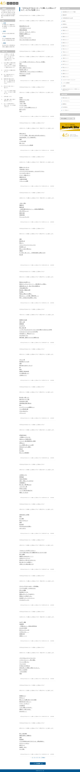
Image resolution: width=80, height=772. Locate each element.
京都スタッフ (65, 61)
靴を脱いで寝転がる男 (24, 290)
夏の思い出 (22, 241)
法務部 (64, 86)
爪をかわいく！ (23, 711)
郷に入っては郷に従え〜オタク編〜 (28, 699)
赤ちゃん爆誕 (22, 590)
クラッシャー (22, 413)
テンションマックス (24, 217)
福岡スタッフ (65, 73)
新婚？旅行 (22, 213)
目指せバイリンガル (24, 99)
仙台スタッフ (65, 33)
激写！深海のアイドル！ (25, 67)
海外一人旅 (22, 322)
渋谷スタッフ (65, 39)
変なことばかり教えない (25, 248)
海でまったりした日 (24, 630)
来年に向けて (22, 133)
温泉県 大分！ (23, 747)
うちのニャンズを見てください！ (27, 550)
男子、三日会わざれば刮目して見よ (28, 297)
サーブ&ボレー (65, 110)
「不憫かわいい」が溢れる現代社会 (28, 626)
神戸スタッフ (65, 64)
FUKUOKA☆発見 (23, 401)
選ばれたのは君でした (24, 282)
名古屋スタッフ (66, 55)
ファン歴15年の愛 (23, 409)
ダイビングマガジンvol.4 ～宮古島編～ (29, 586)
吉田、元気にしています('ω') (26, 480)
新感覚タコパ (22, 695)
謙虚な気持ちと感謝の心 (25, 735)
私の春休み (65, 107)
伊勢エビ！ (22, 443)
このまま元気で (23, 671)
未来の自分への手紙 (24, 514)
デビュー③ (22, 359)
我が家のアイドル (23, 592)
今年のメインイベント (24, 558)
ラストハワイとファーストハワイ (27, 245)
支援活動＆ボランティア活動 (69, 12)
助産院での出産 (23, 320)
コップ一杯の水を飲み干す (25, 490)
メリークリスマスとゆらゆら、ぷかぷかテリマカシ (31, 171)
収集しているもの (23, 492)
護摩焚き (64, 104)
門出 (20, 111)
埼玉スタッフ (65, 49)
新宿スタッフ (65, 42)
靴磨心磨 (21, 207)
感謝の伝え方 (22, 177)
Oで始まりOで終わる (24, 665)
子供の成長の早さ (23, 288)
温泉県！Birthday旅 (24, 371)
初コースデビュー (23, 520)
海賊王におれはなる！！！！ (26, 556)
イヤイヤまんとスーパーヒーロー (27, 658)
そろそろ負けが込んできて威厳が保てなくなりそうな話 (32, 552)
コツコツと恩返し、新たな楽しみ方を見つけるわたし (32, 135)
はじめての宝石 (23, 628)
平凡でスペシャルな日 (24, 73)
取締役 (64, 21)
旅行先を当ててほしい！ (25, 701)
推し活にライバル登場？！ (25, 562)
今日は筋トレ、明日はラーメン (27, 333)
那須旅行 (21, 739)
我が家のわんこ (23, 65)
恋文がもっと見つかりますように (27, 560)
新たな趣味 (22, 554)
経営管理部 (65, 27)
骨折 (20, 63)
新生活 (21, 449)
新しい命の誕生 (23, 733)
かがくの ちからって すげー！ (27, 32)
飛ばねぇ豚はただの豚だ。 (25, 293)
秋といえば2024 (23, 669)
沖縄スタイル (65, 76)
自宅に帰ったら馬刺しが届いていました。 (29, 667)
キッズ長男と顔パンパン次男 (26, 445)
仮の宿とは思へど (23, 69)
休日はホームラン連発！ (25, 447)
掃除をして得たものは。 (25, 709)
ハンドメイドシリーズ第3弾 (26, 145)
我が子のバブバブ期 (24, 399)
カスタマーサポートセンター (69, 79)
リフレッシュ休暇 (23, 181)
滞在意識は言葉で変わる (25, 403)
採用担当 (64, 24)
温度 (20, 139)
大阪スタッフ (65, 58)
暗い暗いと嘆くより (24, 397)
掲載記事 (64, 15)
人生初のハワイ (23, 475)
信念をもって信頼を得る (25, 439)
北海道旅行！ (22, 482)
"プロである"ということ (25, 28)
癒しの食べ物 (22, 327)
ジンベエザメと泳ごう (24, 173)
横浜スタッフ (65, 45)
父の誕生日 (22, 705)
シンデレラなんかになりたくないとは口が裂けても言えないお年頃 (35, 329)
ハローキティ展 (23, 486)
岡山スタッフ (65, 67)
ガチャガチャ (22, 528)
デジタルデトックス (24, 600)
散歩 (20, 369)
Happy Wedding (23, 478)
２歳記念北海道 (23, 179)
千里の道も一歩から (24, 169)
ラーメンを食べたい (24, 662)
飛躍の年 (21, 205)
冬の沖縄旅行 (22, 75)
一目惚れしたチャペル (24, 437)
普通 (20, 522)
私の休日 (21, 524)
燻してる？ (22, 143)
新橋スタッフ (65, 36)
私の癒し (21, 292)
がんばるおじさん (23, 335)
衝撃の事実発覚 (23, 30)
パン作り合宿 (22, 141)
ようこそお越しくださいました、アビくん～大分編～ (32, 61)
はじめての (22, 325)
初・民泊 (21, 450)
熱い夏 (21, 254)
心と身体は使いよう (24, 373)
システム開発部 (66, 82)
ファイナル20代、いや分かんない (27, 588)
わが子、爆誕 (22, 622)
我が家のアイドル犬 (24, 361)
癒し (20, 405)
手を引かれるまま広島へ (25, 526)
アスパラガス (22, 664)
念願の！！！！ (23, 635)
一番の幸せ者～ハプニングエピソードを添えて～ (31, 71)
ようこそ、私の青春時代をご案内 (27, 441)
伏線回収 (21, 624)
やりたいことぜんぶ (24, 743)
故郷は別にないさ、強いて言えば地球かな (29, 286)
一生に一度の (22, 103)
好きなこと (22, 697)
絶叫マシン (22, 745)
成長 (20, 363)
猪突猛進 (21, 477)
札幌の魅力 (22, 215)
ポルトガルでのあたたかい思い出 (27, 39)
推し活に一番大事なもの (25, 484)
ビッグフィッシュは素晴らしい (27, 407)
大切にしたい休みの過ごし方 (26, 564)
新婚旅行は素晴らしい (24, 33)
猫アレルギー (22, 109)
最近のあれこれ (66, 97)
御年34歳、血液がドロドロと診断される (29, 337)
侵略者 (21, 250)
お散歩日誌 (22, 101)
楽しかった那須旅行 (24, 452)
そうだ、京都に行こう (24, 175)
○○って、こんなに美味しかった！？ (28, 107)
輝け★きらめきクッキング (25, 365)
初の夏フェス (22, 246)
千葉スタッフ (65, 52)
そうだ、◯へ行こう (24, 703)
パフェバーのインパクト (25, 37)
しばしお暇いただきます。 (25, 707)
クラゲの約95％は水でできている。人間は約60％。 (32, 741)
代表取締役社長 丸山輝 (67, 18)
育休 (20, 516)
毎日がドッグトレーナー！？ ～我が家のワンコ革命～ (32, 284)
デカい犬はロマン (23, 411)
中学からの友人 (23, 488)
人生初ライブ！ (23, 375)
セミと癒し (22, 749)
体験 (20, 239)
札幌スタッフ (65, 30)
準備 (20, 673)
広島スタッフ (65, 70)
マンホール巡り (23, 105)
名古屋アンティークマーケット (27, 598)
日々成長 (21, 518)
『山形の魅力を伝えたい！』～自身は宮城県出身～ (31, 209)
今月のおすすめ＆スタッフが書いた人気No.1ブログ (71, 90)
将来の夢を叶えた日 (24, 26)
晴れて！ (21, 243)
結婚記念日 (22, 633)
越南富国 (21, 323)
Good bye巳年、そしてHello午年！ (27, 137)
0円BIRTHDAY (22, 435)
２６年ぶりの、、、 (24, 632)
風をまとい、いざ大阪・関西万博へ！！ (29, 295)
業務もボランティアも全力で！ (27, 594)
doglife (21, 97)
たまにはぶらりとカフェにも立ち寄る (28, 331)
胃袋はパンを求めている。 (25, 596)
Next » (43, 757)
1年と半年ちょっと (24, 211)
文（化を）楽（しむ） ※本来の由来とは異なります (32, 252)
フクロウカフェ (66, 101)
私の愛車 (21, 35)
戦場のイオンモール (24, 167)
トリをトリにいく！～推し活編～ (27, 660)
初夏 (20, 737)
